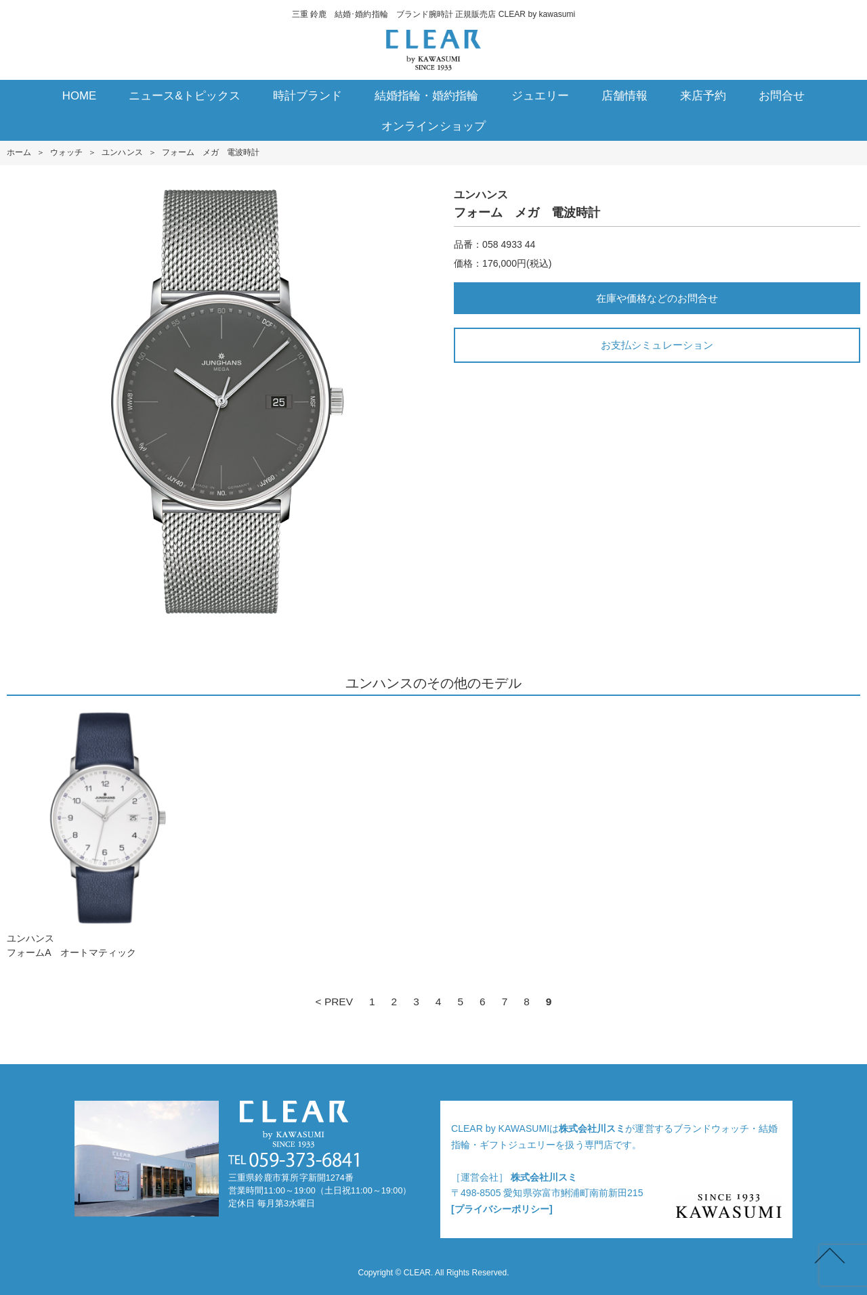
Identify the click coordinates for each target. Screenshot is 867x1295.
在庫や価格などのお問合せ (657, 298)
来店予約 (703, 95)
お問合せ (782, 95)
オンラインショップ (433, 126)
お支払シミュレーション (657, 345)
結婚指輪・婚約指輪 (426, 95)
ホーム (19, 152)
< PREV (334, 1001)
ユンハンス (122, 152)
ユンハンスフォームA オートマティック (105, 833)
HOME (79, 95)
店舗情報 (624, 95)
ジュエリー (540, 95)
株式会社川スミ (592, 1128)
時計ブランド (307, 95)
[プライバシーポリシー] (502, 1209)
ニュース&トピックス (184, 95)
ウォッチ (66, 152)
